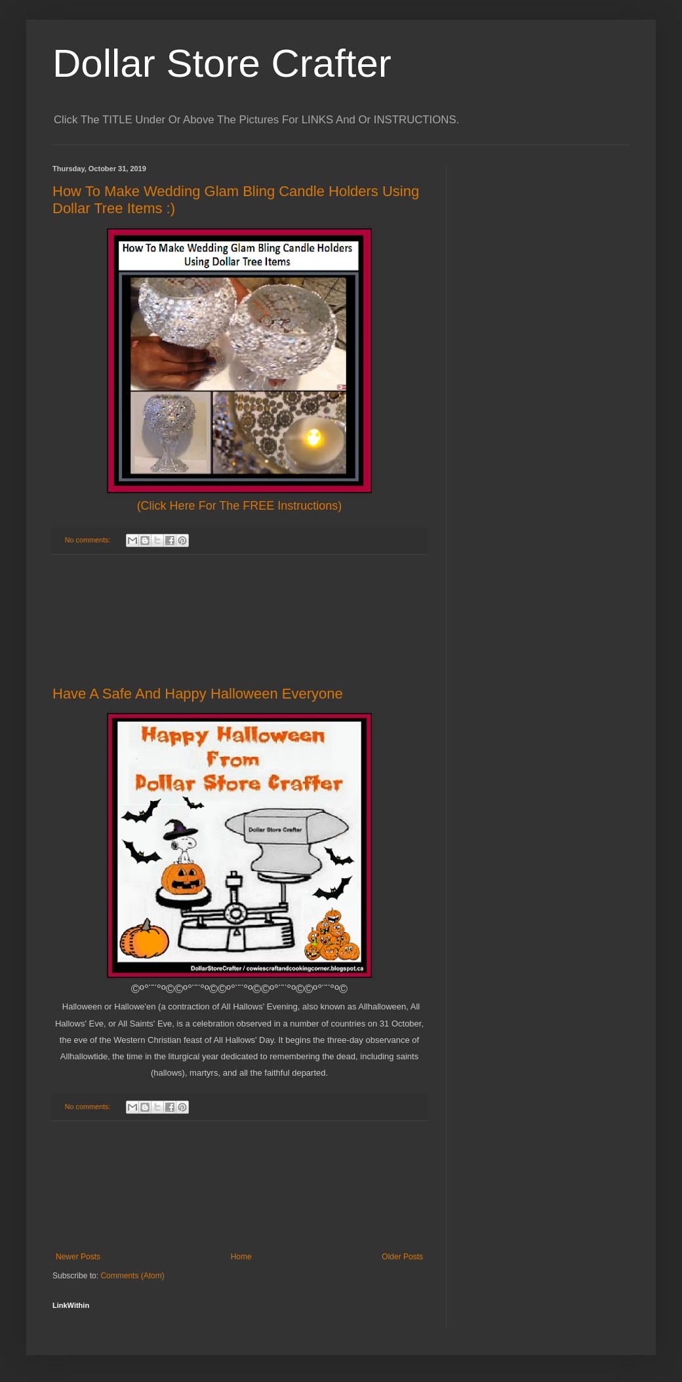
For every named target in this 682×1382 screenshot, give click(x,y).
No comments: (89, 540)
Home (241, 1256)
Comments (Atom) (132, 1275)
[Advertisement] (240, 620)
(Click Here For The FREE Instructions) (239, 505)
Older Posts (402, 1256)
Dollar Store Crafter (221, 63)
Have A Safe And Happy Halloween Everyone (197, 693)
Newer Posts (78, 1256)
